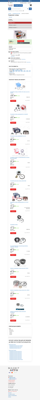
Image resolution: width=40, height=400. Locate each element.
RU (8, 2)
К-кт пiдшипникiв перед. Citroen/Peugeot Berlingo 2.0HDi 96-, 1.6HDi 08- (19, 246)
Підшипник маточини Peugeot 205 (15, 351)
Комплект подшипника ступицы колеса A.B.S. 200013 (19, 290)
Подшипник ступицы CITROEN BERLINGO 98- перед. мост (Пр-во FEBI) (20, 158)
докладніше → (13, 56)
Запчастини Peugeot (12, 350)
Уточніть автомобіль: (11, 20)
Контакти (29, 2)
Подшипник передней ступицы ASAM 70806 (18, 180)
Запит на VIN (18, 5)
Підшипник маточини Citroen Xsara (15, 346)
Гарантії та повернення (12, 395)
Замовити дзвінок (12, 380)
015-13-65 (11, 377)
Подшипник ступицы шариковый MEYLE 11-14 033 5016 (19, 203)
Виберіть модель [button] (13, 27)
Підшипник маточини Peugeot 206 (15, 352)
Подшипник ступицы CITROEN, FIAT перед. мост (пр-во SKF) (20, 92)
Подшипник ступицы (14, 224)
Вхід (30, 1)
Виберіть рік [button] (12, 22)
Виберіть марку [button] (13, 25)
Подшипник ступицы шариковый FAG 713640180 (19, 114)
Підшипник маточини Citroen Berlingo (16, 345)
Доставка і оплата (23, 2)
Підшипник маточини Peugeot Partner (16, 359)
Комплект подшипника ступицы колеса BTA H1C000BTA (18, 312)
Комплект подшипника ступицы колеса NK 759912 (19, 268)
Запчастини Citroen (12, 344)
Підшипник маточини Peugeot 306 (15, 354)
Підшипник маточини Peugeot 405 (15, 357)
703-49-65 (11, 378)
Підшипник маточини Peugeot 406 (15, 358)
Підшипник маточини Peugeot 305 (15, 353)
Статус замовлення (12, 391)
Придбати (13, 100)
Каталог (9, 396)
